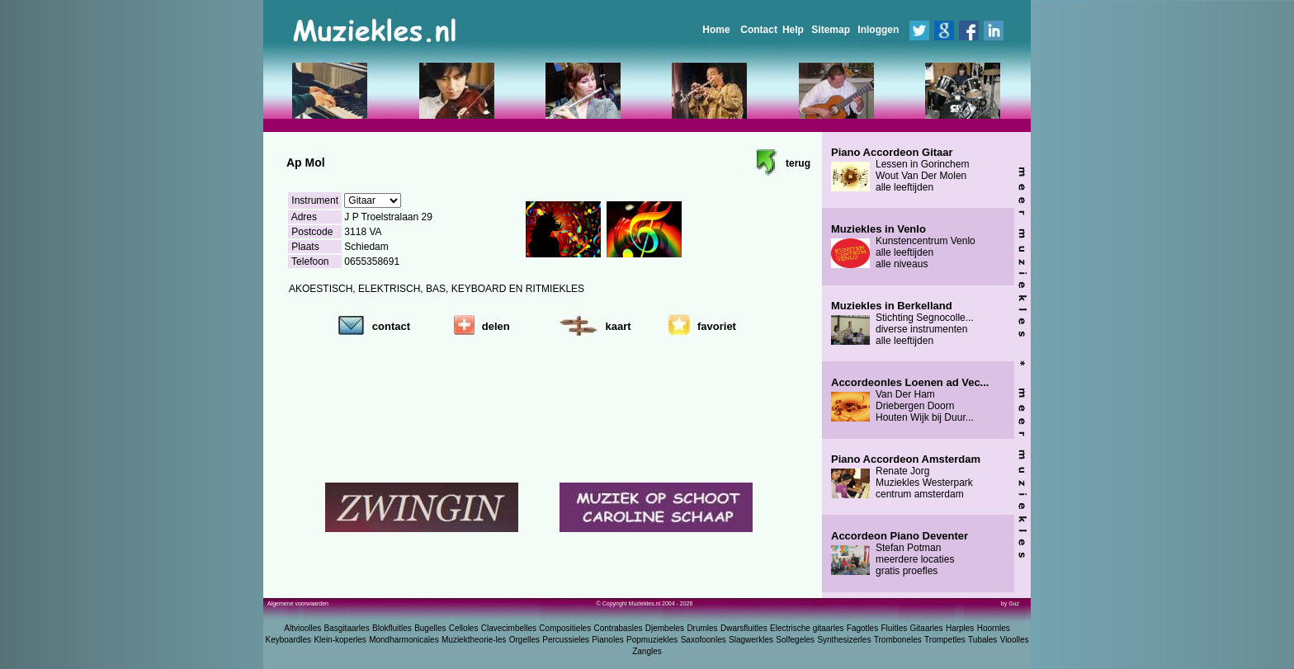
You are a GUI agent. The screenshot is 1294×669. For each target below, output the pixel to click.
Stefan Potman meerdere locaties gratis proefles (899, 553)
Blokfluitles (392, 628)
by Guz (1010, 603)
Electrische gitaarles (806, 628)
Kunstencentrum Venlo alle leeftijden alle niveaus (903, 247)
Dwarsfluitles (743, 628)
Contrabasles (618, 628)
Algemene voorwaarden (297, 603)
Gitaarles (926, 628)
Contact (758, 29)
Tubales (982, 639)
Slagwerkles (751, 639)
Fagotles (862, 628)
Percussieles (565, 639)
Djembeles (664, 628)
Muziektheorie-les (474, 639)
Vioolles (1014, 639)
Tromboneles (898, 639)
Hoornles (993, 628)
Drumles (702, 628)
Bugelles (430, 628)
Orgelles (524, 639)
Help (793, 29)
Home (716, 29)
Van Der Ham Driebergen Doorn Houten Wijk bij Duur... (910, 400)
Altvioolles (302, 628)
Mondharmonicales (404, 639)
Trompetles (945, 639)
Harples (960, 628)
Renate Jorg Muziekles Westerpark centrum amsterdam (905, 477)
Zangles (647, 651)
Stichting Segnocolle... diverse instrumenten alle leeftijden (902, 323)
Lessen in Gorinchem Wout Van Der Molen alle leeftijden (900, 170)
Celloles (464, 628)
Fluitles (894, 628)
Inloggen (878, 29)
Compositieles (565, 628)
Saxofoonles (703, 639)
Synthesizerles (844, 639)
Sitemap (830, 29)
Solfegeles (795, 639)
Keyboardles (289, 639)
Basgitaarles (347, 628)
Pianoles (607, 639)
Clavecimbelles (508, 628)
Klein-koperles (340, 639)
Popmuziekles (652, 639)
